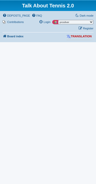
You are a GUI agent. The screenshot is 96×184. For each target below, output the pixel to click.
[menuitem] (16, 16)
